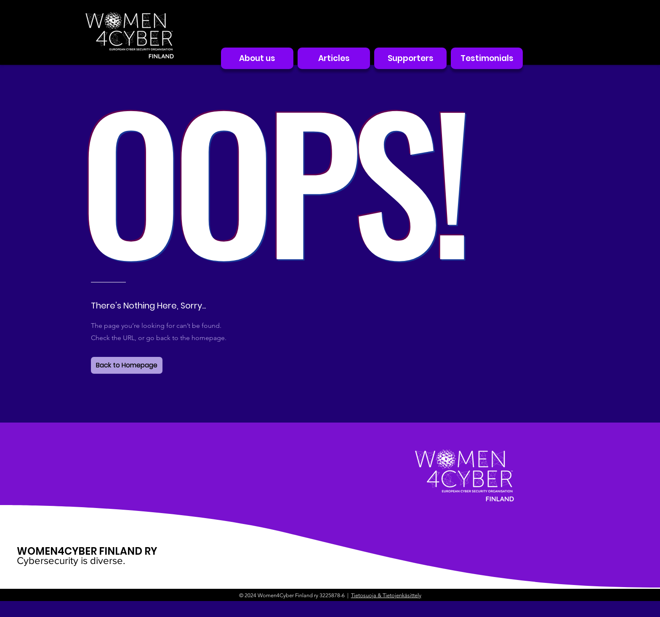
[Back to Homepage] (126, 365)
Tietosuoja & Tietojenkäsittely (386, 595)
